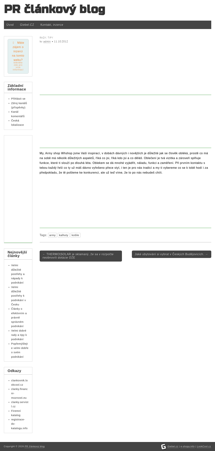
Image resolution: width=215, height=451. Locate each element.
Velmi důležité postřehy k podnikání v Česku (18, 296)
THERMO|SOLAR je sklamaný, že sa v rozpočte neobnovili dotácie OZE (78, 256)
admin (47, 41)
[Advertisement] (125, 70)
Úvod (10, 24)
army (52, 235)
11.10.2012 (61, 41)
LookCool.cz (204, 446)
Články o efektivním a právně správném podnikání (19, 317)
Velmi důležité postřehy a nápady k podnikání (18, 274)
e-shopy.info (188, 446)
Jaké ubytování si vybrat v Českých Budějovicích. (171, 254)
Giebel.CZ (27, 24)
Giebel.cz (173, 446)
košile (75, 235)
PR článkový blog (54, 9)
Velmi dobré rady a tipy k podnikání (19, 335)
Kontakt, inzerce (52, 24)
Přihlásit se (18, 98)
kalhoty (63, 235)
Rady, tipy (46, 37)
